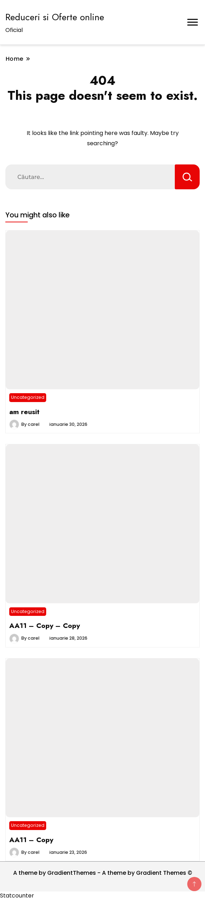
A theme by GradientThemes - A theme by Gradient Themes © (102, 873)
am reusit (24, 412)
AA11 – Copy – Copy (44, 625)
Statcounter (17, 895)
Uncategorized (27, 397)
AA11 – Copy (31, 840)
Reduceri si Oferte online (54, 17)
